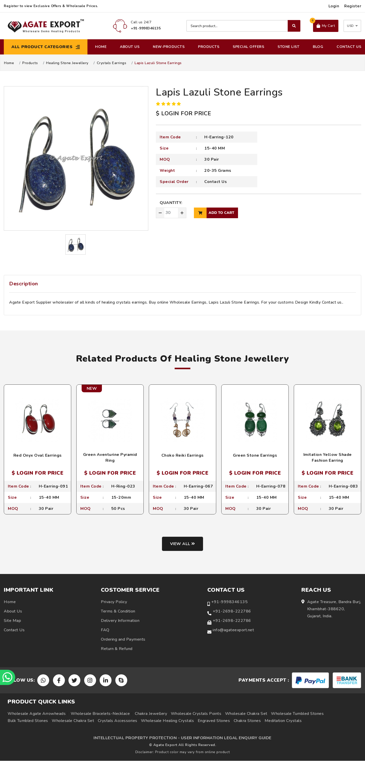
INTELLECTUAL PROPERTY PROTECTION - (137, 738)
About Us (129, 46)
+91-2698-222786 (232, 611)
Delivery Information (120, 620)
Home (100, 46)
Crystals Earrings (111, 63)
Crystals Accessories (117, 721)
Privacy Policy (114, 602)
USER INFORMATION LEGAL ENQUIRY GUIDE (226, 738)
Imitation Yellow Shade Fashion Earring (327, 457)
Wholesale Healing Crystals (167, 721)
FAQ (105, 630)
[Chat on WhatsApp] (7, 677)
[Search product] (243, 26)
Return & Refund (117, 649)
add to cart (214, 213)
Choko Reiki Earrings (182, 455)
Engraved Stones (214, 721)
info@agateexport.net (233, 630)
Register (352, 6)
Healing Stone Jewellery (67, 63)
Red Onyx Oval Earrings (37, 455)
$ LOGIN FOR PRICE (183, 113)
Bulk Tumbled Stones (28, 721)
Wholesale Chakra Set (246, 714)
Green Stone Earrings (255, 455)
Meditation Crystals (283, 721)
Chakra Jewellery (151, 714)
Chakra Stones (247, 721)
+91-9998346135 (229, 602)
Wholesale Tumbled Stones (297, 714)
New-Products (169, 46)
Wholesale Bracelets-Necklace (100, 714)
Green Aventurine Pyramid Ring (110, 457)
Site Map (12, 620)
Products (208, 46)
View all (182, 544)
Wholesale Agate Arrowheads (37, 714)
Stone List (288, 46)
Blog (318, 46)
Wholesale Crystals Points (196, 714)
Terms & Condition (118, 611)
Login (333, 6)
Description (23, 283)
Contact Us (349, 46)
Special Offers (248, 46)
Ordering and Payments (123, 639)
